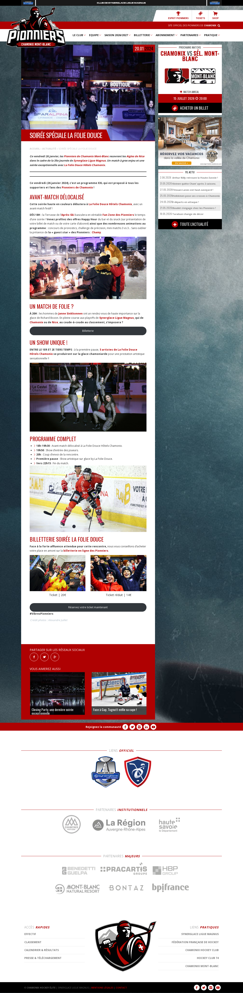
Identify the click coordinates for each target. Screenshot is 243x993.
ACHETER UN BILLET (190, 108)
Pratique (212, 35)
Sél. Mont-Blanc (200, 56)
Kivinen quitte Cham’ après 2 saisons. (194, 183)
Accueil (35, 148)
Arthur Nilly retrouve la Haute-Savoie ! (195, 177)
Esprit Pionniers (178, 15)
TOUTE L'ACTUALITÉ (190, 224)
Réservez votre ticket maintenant (88, 607)
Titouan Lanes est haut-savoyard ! (192, 189)
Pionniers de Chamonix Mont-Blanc (86, 156)
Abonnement (167, 35)
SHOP (215, 15)
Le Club (79, 35)
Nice (55, 322)
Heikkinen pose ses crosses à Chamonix (196, 195)
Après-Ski (67, 215)
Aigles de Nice (135, 156)
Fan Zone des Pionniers (118, 215)
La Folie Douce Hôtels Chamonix (84, 165)
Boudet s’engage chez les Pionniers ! (194, 208)
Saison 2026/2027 (117, 35)
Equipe (95, 35)
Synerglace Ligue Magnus (89, 160)
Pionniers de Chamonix (77, 187)
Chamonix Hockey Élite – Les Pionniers (36, 27)
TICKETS (200, 15)
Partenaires (190, 35)
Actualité (49, 148)
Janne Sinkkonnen (70, 313)
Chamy (96, 232)
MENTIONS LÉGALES (102, 987)
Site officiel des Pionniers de (192, 25)
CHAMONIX (173, 53)
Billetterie (143, 35)
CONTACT (121, 987)
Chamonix (36, 322)
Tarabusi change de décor (187, 214)
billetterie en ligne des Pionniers (85, 550)
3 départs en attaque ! (185, 202)
